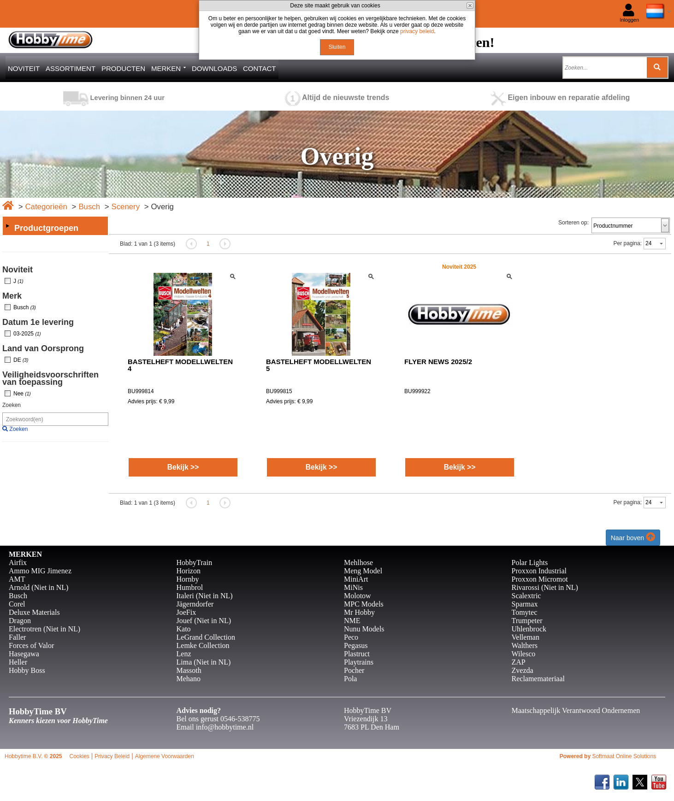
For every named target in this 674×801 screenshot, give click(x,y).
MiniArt (356, 579)
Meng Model (363, 571)
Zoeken (11, 405)
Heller (18, 662)
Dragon (20, 620)
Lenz (184, 654)
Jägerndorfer (195, 604)
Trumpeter (527, 620)
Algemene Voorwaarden (164, 756)
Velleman (525, 637)
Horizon (189, 571)
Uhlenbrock (529, 629)
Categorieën (46, 206)
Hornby (188, 579)
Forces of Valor (31, 645)
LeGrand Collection (206, 637)
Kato (184, 629)
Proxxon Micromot (540, 579)
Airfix (18, 562)
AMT (17, 579)
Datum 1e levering (38, 322)
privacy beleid (417, 31)
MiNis (353, 587)
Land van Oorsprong (43, 348)
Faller (17, 637)
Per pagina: (628, 243)
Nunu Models (364, 629)
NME (352, 620)
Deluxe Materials (34, 612)
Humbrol (190, 587)
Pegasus (356, 645)
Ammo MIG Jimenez (40, 571)
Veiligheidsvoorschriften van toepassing (50, 378)
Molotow (357, 596)
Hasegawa (24, 654)
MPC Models (364, 604)
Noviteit (17, 269)
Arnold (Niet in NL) (38, 587)
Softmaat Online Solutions (624, 756)
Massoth (189, 670)
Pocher (354, 670)
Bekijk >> (183, 467)
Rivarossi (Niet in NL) (545, 587)
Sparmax (525, 604)
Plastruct (357, 654)
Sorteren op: (573, 222)
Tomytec (525, 612)
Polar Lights (530, 562)
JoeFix (186, 612)
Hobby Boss (27, 670)
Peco (351, 637)
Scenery (125, 206)
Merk (12, 296)
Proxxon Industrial (539, 571)
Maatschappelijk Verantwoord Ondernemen (576, 710)
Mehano (189, 679)
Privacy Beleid (112, 756)
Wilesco (524, 654)
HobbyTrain (195, 562)
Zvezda (522, 670)
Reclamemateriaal (538, 679)
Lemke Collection (203, 645)
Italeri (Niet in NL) (205, 596)
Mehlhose (358, 562)
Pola (350, 679)
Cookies (79, 756)
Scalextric (526, 596)
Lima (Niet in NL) (204, 662)
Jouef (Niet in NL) (204, 620)
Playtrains (358, 662)
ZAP (519, 662)
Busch (89, 206)
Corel (17, 604)
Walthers (525, 645)
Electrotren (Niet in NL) (44, 629)
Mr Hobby (359, 612)
